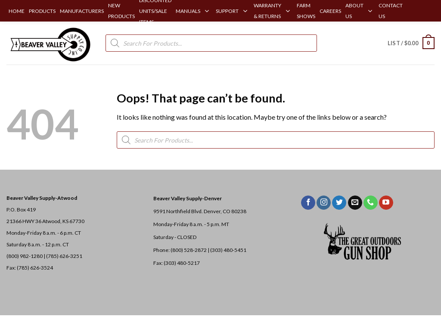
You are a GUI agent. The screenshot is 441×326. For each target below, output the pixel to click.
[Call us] (370, 203)
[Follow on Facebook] (308, 203)
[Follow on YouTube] (386, 203)
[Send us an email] (355, 203)
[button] (411, 43)
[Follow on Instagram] (324, 203)
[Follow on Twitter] (339, 203)
